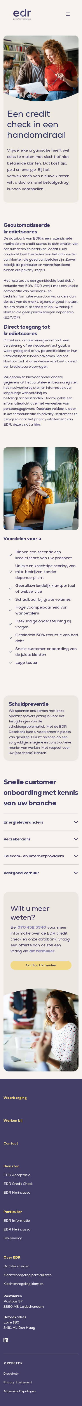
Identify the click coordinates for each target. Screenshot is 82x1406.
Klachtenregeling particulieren (27, 1275)
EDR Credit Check (18, 1183)
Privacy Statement (17, 1382)
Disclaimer (11, 1374)
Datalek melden (16, 1266)
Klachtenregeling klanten (23, 1283)
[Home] (22, 14)
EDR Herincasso (16, 1192)
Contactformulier (41, 965)
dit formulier (41, 950)
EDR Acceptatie (16, 1175)
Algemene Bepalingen (19, 1391)
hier (37, 424)
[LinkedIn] (5, 1340)
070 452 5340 (31, 927)
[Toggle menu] (71, 14)
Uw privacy (12, 1238)
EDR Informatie (16, 1220)
